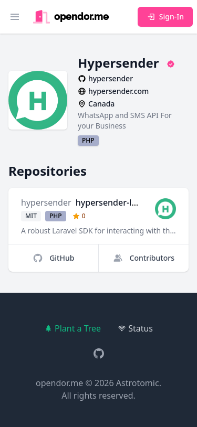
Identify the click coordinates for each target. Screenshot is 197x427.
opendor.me (59, 383)
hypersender (46, 202)
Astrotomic (137, 383)
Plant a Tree (72, 328)
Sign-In (165, 17)
